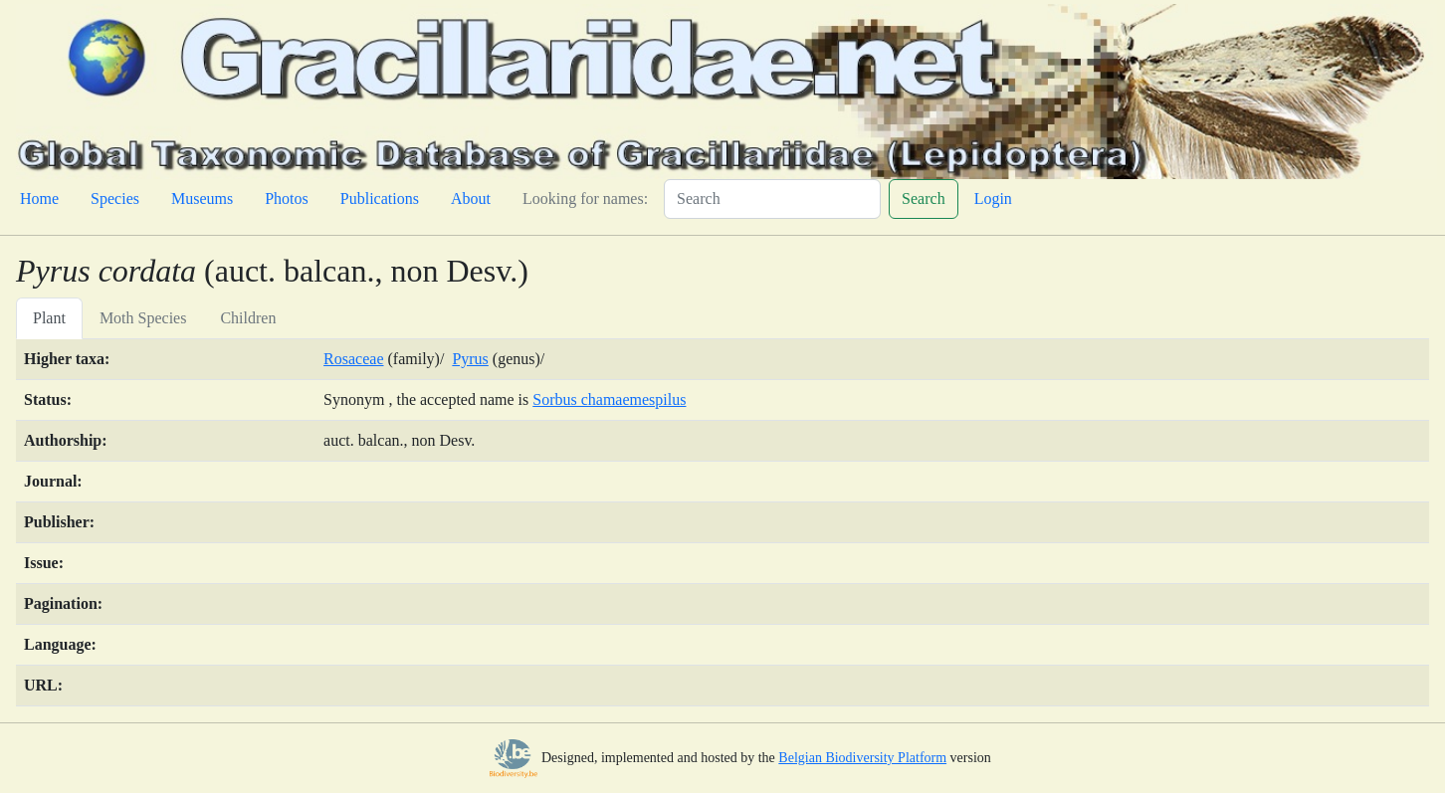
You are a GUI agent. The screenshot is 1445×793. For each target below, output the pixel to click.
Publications (379, 198)
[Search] (772, 199)
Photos (287, 198)
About (471, 198)
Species (115, 198)
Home (39, 198)
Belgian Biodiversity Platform (862, 757)
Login (993, 198)
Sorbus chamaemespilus (609, 399)
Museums (202, 198)
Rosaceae (353, 358)
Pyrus (470, 358)
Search (923, 198)
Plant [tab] (49, 317)
